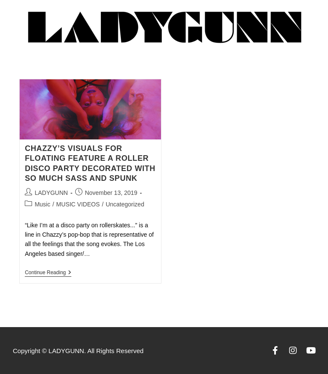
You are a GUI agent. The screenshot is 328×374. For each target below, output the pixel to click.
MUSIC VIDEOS (78, 204)
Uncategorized (124, 204)
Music (42, 204)
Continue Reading (48, 272)
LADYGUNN (51, 192)
